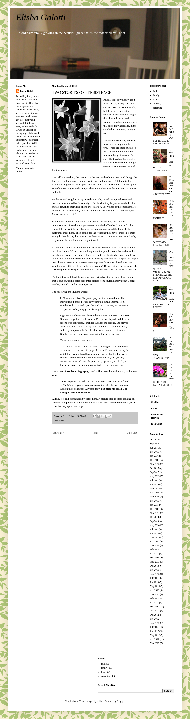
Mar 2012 (154, 643)
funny (156, 99)
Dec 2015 (154, 460)
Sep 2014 (154, 521)
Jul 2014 (154, 529)
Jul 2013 (154, 578)
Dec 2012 (154, 606)
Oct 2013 (154, 565)
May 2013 (155, 586)
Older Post (132, 432)
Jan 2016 (154, 455)
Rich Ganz (156, 423)
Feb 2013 (154, 598)
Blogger (120, 701)
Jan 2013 (154, 602)
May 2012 (155, 635)
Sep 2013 (154, 569)
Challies (155, 402)
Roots (154, 408)
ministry (157, 103)
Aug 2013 (155, 574)
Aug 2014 (155, 525)
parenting (157, 107)
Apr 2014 (154, 541)
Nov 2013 (155, 561)
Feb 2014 (154, 549)
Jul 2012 (154, 627)
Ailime (100, 701)
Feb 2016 (154, 451)
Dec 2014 (154, 509)
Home (95, 432)
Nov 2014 (155, 513)
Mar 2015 (154, 496)
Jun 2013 (154, 582)
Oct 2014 (154, 517)
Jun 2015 (154, 484)
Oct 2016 (154, 439)
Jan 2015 (154, 504)
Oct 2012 (154, 614)
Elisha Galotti (41, 17)
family (156, 95)
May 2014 (155, 537)
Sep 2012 (154, 618)
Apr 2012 (154, 639)
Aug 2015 (155, 476)
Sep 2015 (154, 472)
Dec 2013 (154, 557)
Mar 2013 (154, 594)
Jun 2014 (154, 533)
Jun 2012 (154, 631)
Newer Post (58, 432)
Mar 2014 (154, 545)
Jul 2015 (154, 480)
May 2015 (155, 488)
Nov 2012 (155, 610)
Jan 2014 (154, 553)
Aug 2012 (155, 623)
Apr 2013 (154, 590)
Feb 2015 (154, 500)
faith (62, 420)
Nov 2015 (155, 464)
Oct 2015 (154, 468)
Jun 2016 (154, 447)
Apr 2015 (154, 492)
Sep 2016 (154, 443)
